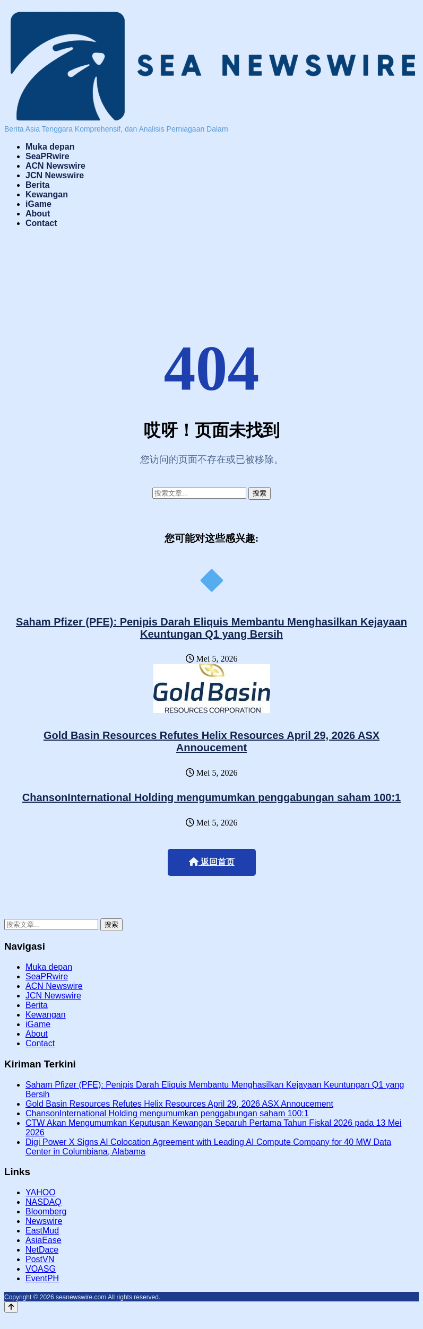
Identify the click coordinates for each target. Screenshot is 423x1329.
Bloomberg (45, 1211)
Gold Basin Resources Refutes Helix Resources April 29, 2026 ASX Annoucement (211, 741)
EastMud (42, 1230)
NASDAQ (43, 1201)
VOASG (40, 1268)
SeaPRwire (47, 156)
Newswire (43, 1221)
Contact (41, 223)
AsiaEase (43, 1240)
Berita (37, 184)
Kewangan (46, 194)
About (37, 213)
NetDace (41, 1249)
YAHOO (40, 1192)
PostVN (39, 1259)
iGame (38, 204)
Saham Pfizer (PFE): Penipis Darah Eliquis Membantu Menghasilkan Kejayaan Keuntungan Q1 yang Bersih (211, 628)
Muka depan (49, 146)
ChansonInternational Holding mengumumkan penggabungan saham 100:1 (211, 797)
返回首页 (212, 861)
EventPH (42, 1278)
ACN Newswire (55, 165)
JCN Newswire (54, 175)
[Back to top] (11, 1307)
